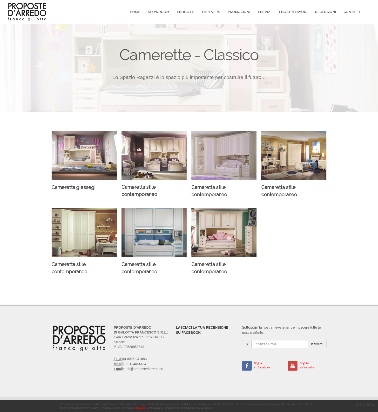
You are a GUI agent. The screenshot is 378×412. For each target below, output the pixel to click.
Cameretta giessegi (73, 187)
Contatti (352, 12)
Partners (211, 12)
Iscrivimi (317, 344)
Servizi (264, 12)
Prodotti (185, 12)
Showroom (158, 12)
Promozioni (239, 12)
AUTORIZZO (366, 405)
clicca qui (140, 407)
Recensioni (325, 12)
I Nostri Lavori (293, 12)
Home (135, 12)
